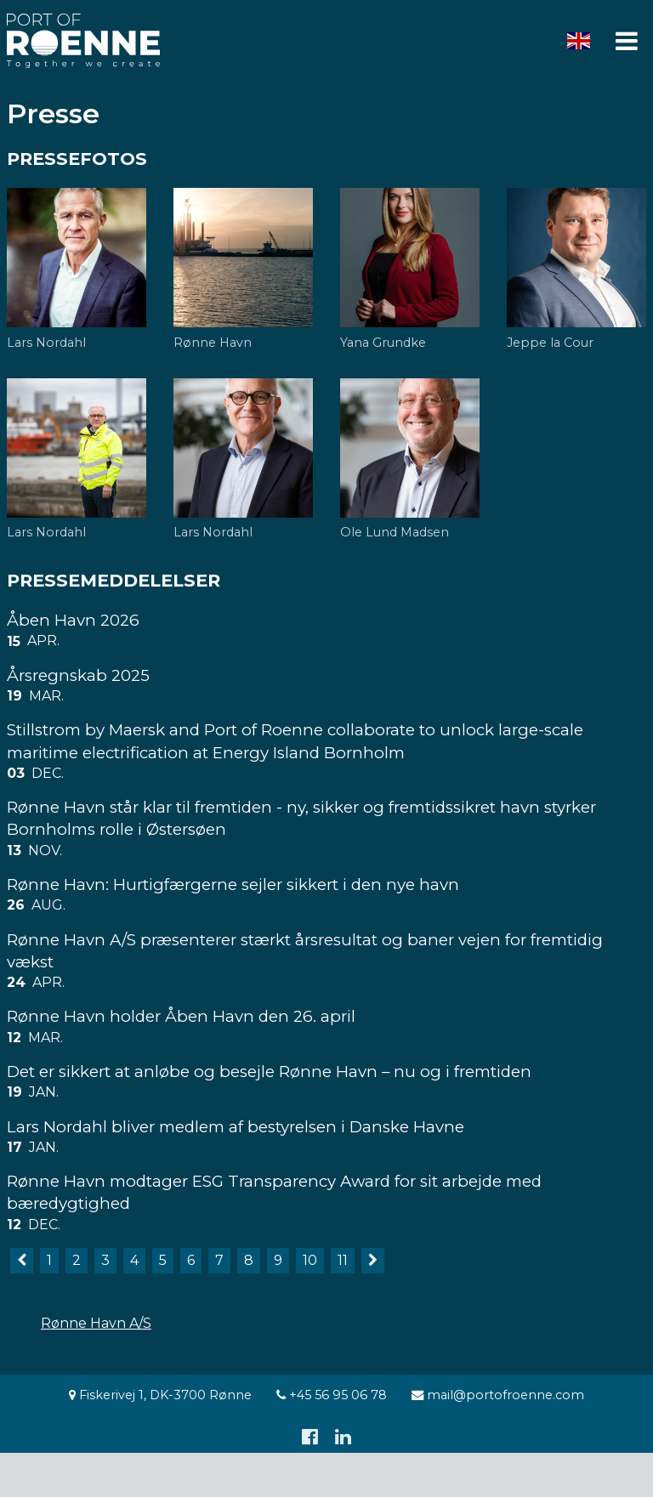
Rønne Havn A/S (96, 1323)
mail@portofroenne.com (498, 1395)
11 (343, 1260)
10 (310, 1260)
